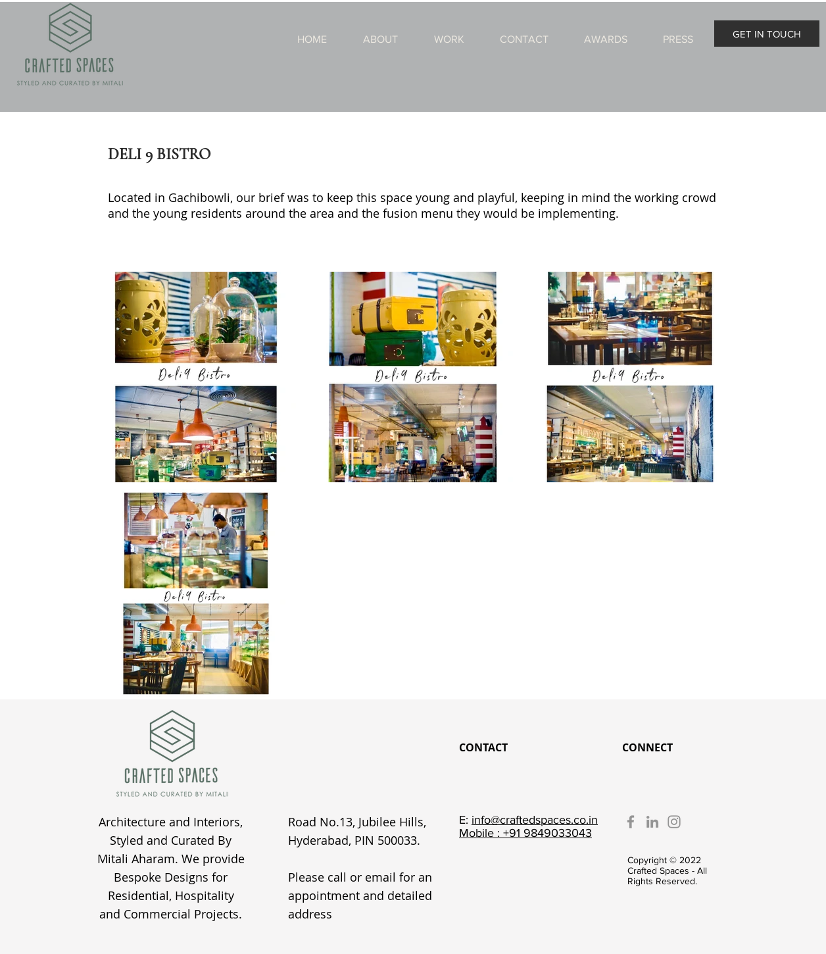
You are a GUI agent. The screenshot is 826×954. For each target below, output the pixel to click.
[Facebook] (630, 821)
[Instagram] (674, 821)
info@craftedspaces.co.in (535, 819)
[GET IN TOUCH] (766, 33)
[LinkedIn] (652, 821)
